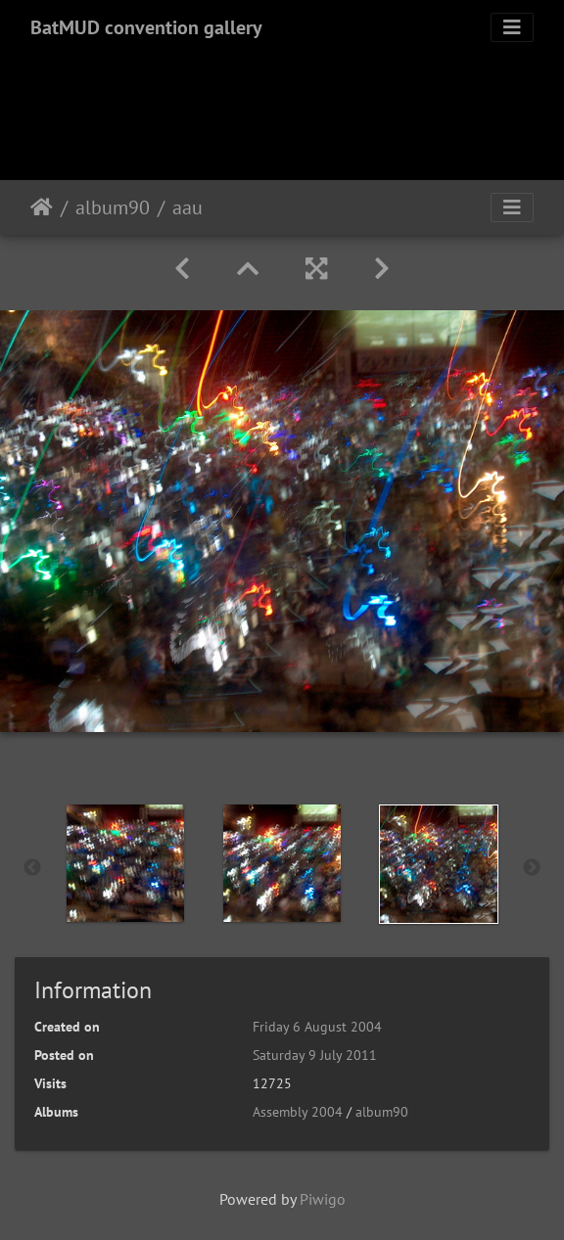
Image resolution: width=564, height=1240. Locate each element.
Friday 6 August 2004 (317, 1026)
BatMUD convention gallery (146, 27)
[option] (125, 863)
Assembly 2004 (298, 1112)
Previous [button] (32, 868)
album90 (112, 207)
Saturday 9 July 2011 (315, 1055)
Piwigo (323, 1199)
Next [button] (531, 868)
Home (41, 207)
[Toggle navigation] (512, 27)
